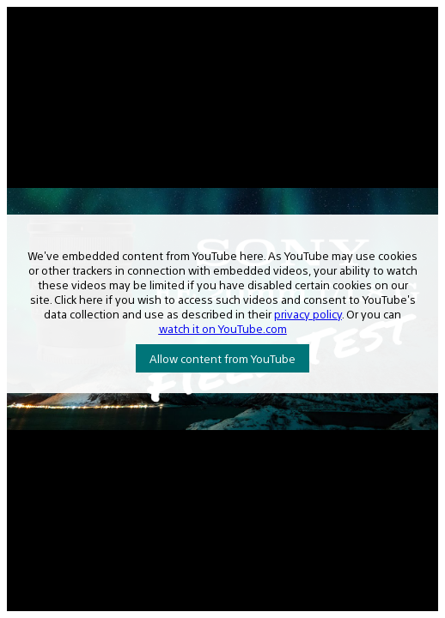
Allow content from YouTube (222, 358)
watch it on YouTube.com (223, 328)
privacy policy (308, 313)
